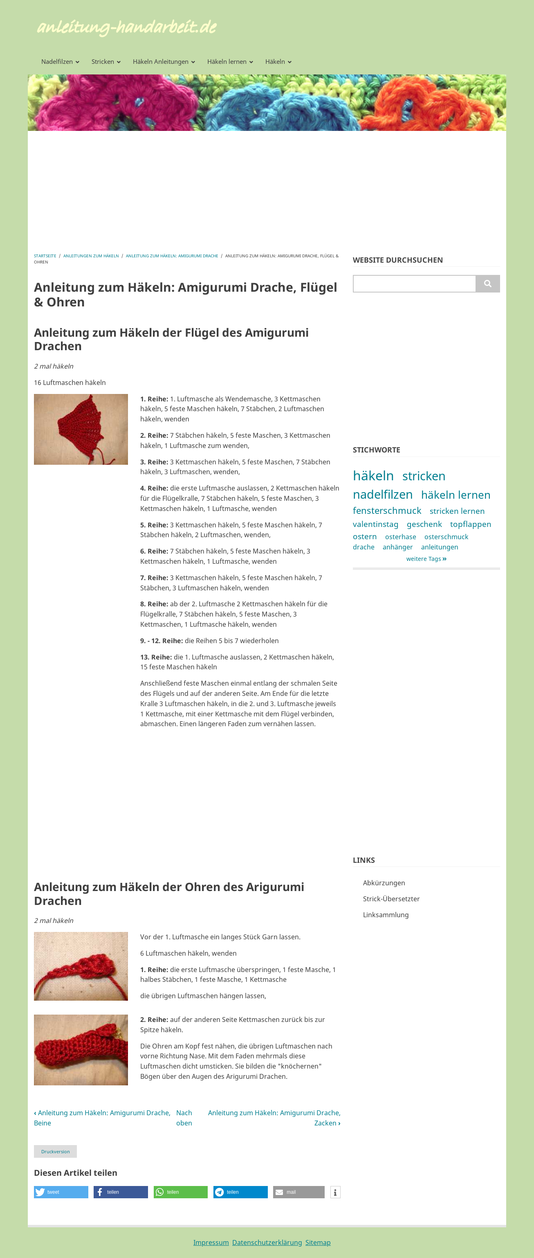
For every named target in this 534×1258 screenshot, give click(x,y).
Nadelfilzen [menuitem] (57, 61)
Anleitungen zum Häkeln (91, 256)
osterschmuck (446, 536)
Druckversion (55, 1151)
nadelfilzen (383, 494)
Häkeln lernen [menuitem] (227, 61)
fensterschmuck (387, 510)
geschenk (424, 523)
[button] (81, 428)
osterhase (400, 536)
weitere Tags (423, 559)
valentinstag (376, 523)
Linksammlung (386, 914)
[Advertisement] (267, 188)
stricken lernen (457, 510)
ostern (365, 536)
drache (364, 546)
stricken (424, 476)
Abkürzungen (384, 882)
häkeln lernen (456, 495)
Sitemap (318, 1242)
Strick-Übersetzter (391, 898)
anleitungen (439, 546)
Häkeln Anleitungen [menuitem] (160, 61)
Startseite (45, 256)
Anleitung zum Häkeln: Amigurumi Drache (172, 256)
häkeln (373, 475)
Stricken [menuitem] (103, 61)
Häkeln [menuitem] (275, 61)
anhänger (398, 546)
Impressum (211, 1242)
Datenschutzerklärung (267, 1242)
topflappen (470, 523)
